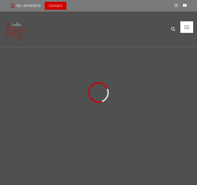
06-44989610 (28, 6)
